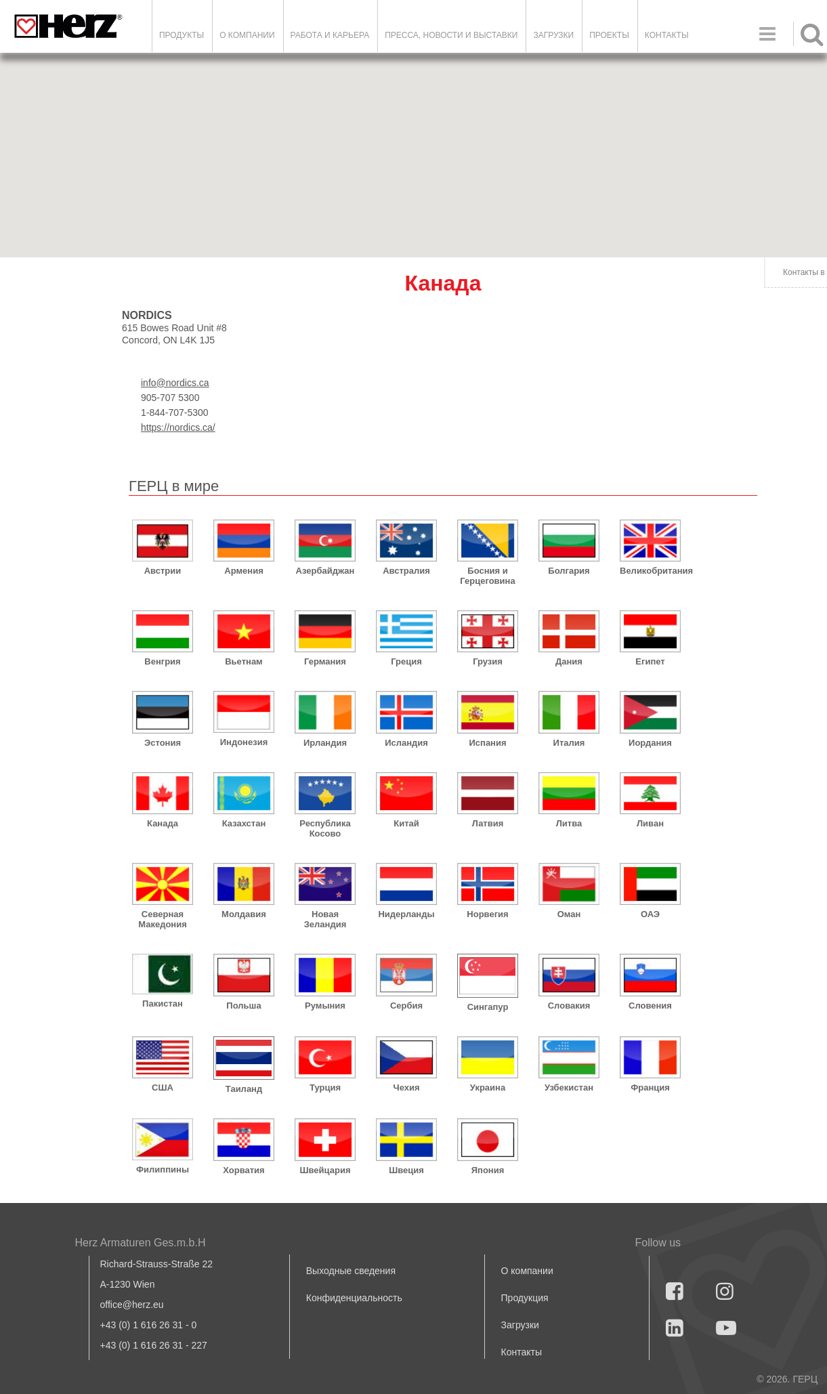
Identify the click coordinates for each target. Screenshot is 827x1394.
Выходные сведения (351, 1270)
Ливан (650, 823)
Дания (568, 661)
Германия (325, 661)
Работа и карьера (330, 35)
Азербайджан (325, 571)
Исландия (406, 743)
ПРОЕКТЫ (609, 35)
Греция (406, 661)
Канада (162, 823)
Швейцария (324, 1170)
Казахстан (244, 823)
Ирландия (325, 743)
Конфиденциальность (354, 1297)
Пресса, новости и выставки (451, 35)
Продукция (525, 1297)
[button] (630, 229)
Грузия (488, 661)
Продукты (181, 35)
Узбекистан (569, 1087)
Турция (325, 1087)
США (162, 1087)
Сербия (406, 1005)
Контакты (667, 35)
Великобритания (650, 571)
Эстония (162, 743)
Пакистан (162, 1003)
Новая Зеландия (325, 919)
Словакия (569, 1005)
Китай (406, 823)
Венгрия (162, 661)
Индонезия (244, 742)
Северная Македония (162, 919)
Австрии (163, 571)
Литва (569, 823)
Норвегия (487, 914)
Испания (487, 743)
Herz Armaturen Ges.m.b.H (140, 1242)
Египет (649, 661)
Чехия (407, 1087)
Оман (569, 914)
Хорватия (243, 1170)
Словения (650, 1005)
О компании (246, 35)
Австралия (406, 571)
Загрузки (520, 1324)
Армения (243, 571)
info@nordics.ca (175, 382)
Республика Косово (324, 828)
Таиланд (244, 1089)
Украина (487, 1087)
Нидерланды (406, 914)
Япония (488, 1170)
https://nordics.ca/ (178, 427)
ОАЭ (650, 914)
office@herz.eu (132, 1304)
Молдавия (243, 914)
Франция (650, 1087)
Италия (569, 743)
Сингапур (488, 1007)
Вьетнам (244, 661)
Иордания (650, 743)
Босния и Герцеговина (487, 576)
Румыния (325, 1005)
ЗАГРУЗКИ (553, 35)
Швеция (406, 1170)
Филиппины (162, 1169)
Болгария (568, 571)
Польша (243, 1005)
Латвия (488, 823)
